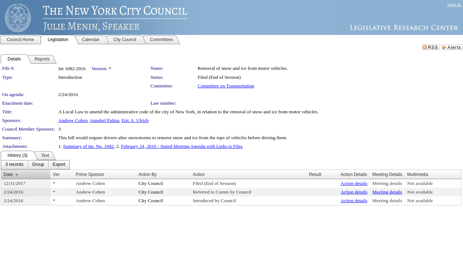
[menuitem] (14, 164)
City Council (150, 183)
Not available (420, 183)
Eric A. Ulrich (134, 120)
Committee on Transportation (226, 85)
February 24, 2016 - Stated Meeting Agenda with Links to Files (182, 146)
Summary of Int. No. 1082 (88, 146)
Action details (354, 183)
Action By (147, 174)
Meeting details (387, 183)
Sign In (454, 4)
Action (198, 174)
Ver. (56, 174)
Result (315, 174)
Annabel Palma (104, 120)
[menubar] (35, 164)
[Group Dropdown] (38, 164)
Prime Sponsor (90, 174)
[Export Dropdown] (58, 164)
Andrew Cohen (72, 120)
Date (8, 174)
